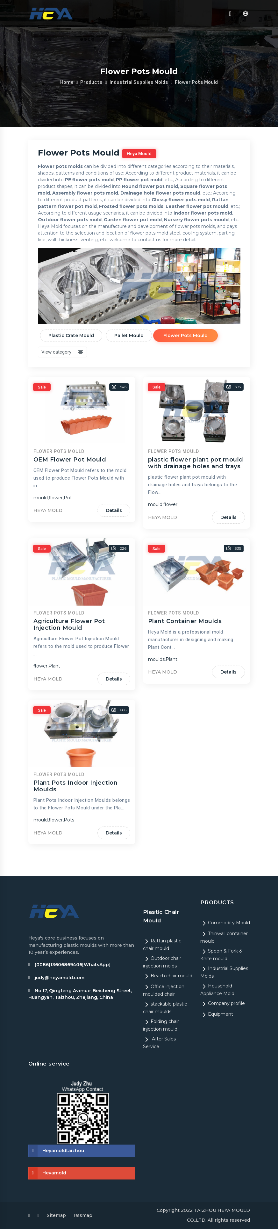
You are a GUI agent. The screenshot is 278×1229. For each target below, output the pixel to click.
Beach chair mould (167, 976)
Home (67, 82)
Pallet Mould (129, 335)
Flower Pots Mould (196, 82)
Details (114, 606)
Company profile (222, 1003)
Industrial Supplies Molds (139, 82)
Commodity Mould (225, 923)
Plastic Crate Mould (71, 335)
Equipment (216, 1014)
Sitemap (56, 1215)
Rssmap (83, 1215)
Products (91, 82)
